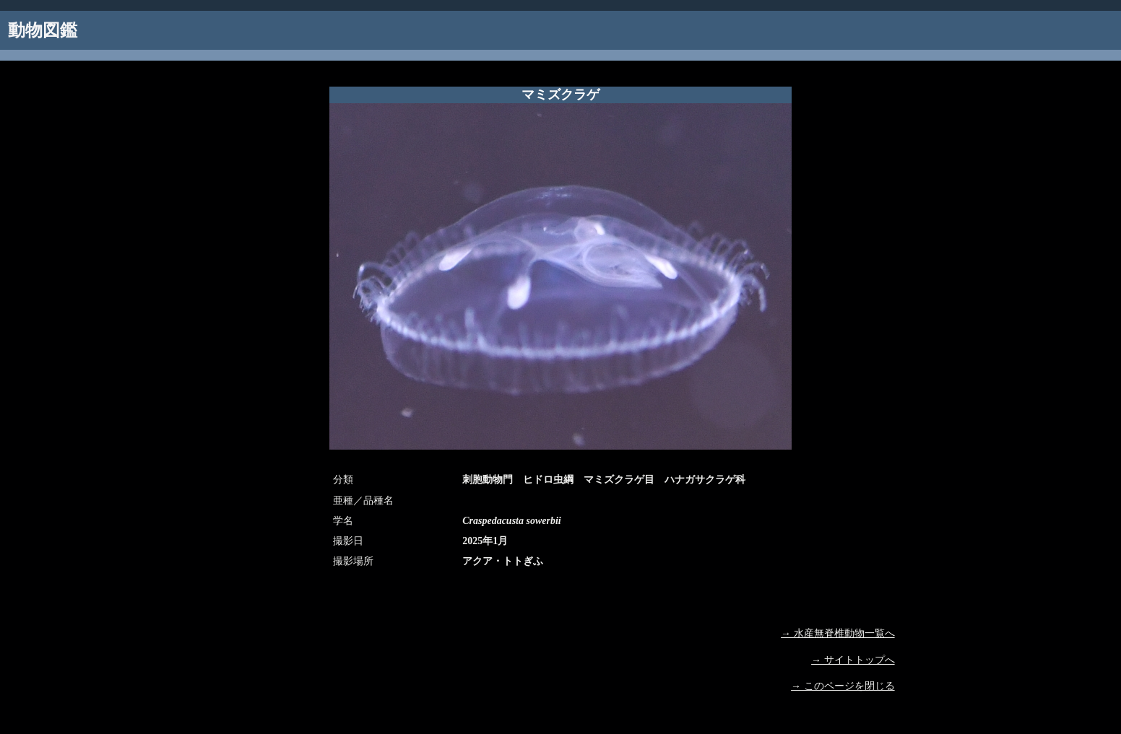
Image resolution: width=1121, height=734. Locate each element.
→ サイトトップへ (853, 660)
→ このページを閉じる (843, 686)
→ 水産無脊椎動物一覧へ (838, 633)
